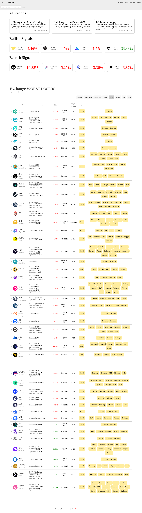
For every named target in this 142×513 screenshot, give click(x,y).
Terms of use (78, 508)
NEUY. (10, 2)
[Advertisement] (71, 78)
